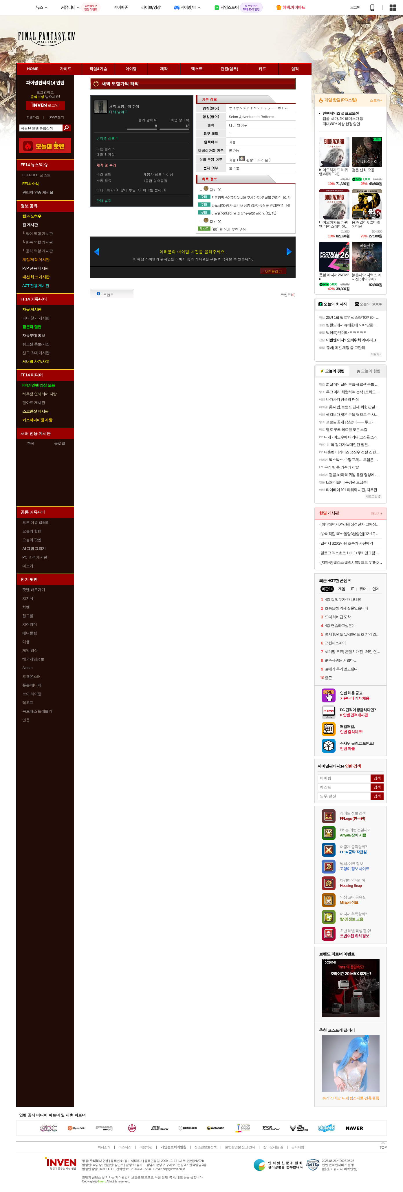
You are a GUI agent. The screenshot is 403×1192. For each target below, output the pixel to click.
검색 (67, 127)
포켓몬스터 (31, 676)
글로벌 (59, 443)
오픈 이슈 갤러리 (36, 522)
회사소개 (104, 1147)
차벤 (26, 607)
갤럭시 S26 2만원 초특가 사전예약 (346, 543)
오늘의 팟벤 (31, 540)
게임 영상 (30, 650)
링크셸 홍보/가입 (36, 344)
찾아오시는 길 (273, 1147)
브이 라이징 (31, 694)
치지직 (27, 598)
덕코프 (27, 702)
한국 (30, 443)
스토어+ (376, 100)
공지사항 (297, 1147)
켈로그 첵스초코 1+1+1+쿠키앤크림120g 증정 (351, 553)
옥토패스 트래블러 (37, 711)
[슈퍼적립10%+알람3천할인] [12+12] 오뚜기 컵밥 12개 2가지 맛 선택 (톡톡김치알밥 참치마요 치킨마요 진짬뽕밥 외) (351, 534)
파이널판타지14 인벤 (45, 82)
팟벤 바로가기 (33, 590)
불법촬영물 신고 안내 (240, 1147)
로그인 (355, 7)
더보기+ (376, 354)
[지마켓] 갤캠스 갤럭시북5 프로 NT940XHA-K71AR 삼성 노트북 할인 (351, 562)
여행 (26, 642)
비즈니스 (124, 1147)
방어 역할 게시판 (37, 233)
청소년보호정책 (205, 1147)
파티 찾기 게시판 (36, 318)
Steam (27, 668)
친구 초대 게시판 (36, 353)
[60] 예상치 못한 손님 (229, 229)
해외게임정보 (33, 659)
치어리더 (29, 624)
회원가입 (32, 117)
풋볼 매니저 (31, 685)
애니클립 (29, 633)
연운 (26, 720)
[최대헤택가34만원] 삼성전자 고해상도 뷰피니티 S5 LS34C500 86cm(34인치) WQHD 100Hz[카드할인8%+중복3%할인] (351, 524)
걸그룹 (27, 616)
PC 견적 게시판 (34, 557)
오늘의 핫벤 (31, 531)
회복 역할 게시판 (37, 242)
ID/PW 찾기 (56, 117)
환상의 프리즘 (253, 159)
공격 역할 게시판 (37, 251)
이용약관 (146, 1147)
